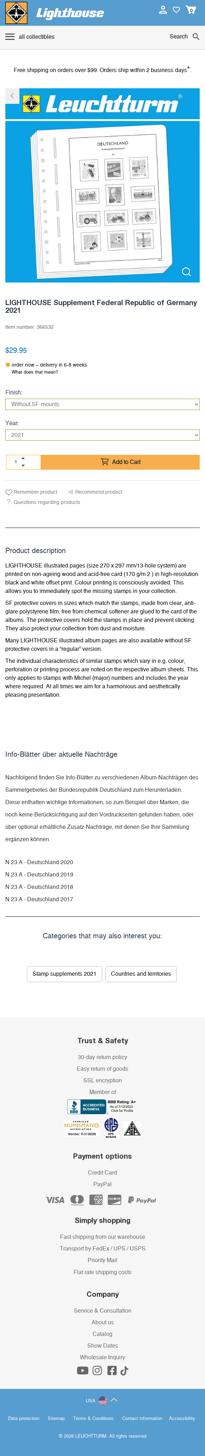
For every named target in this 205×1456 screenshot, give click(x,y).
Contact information (142, 1418)
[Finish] (102, 404)
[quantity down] (23, 465)
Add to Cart (120, 462)
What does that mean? (35, 372)
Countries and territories (141, 974)
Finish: (13, 393)
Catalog (102, 1334)
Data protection (23, 1418)
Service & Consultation (102, 1311)
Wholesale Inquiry (102, 1357)
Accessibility (182, 1418)
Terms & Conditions (93, 1418)
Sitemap (56, 1418)
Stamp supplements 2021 (64, 974)
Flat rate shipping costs (102, 1272)
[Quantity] (16, 462)
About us (103, 1322)
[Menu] (30, 37)
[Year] (102, 435)
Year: (12, 423)
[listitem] (102, 185)
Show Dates (102, 1346)
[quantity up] (23, 458)
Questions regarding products (47, 502)
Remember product (31, 492)
